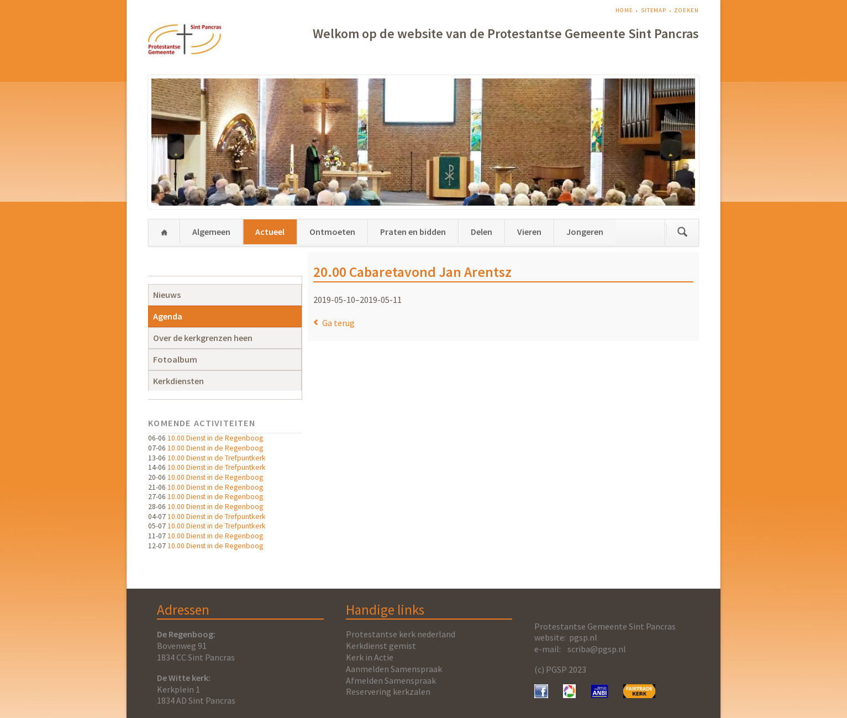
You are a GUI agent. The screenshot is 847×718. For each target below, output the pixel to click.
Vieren (529, 231)
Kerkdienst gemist (381, 645)
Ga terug (338, 322)
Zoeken (686, 10)
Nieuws (167, 294)
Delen (481, 231)
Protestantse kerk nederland (400, 634)
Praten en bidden (413, 231)
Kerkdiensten (178, 380)
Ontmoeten (332, 231)
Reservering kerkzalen (388, 691)
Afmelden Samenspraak (391, 680)
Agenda (167, 316)
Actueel (270, 231)
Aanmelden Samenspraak (394, 668)
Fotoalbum (175, 359)
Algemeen (211, 231)
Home (624, 10)
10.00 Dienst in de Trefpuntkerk (216, 458)
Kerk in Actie (369, 657)
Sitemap (653, 10)
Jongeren (584, 231)
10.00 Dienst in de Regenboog (215, 438)
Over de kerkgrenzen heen (202, 337)
